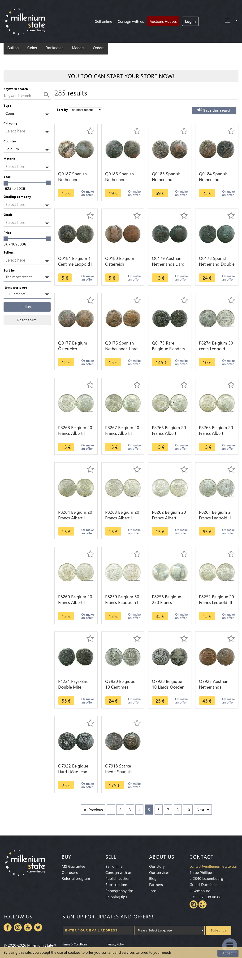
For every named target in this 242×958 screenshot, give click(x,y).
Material (10, 159)
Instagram (18, 927)
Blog (152, 878)
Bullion (13, 48)
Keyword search (16, 89)
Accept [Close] (228, 953)
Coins (32, 48)
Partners (156, 884)
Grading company (17, 197)
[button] (27, 113)
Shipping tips (116, 896)
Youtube (28, 927)
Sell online (103, 21)
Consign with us (131, 21)
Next (200, 809)
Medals (78, 48)
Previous (96, 809)
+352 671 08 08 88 (205, 896)
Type (7, 106)
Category (10, 123)
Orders (98, 48)
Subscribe (219, 930)
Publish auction (117, 878)
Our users (70, 872)
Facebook (8, 927)
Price (7, 233)
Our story (157, 866)
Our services (159, 872)
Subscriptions (116, 884)
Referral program (76, 878)
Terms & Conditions (74, 944)
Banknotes (55, 48)
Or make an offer (87, 193)
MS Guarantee (73, 866)
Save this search (217, 110)
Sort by (9, 270)
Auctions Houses (163, 21)
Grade (8, 215)
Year (7, 177)
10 (188, 809)
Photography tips (119, 890)
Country (10, 141)
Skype (194, 904)
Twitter (38, 927)
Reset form (27, 320)
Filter (27, 307)
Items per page (15, 287)
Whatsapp (203, 904)
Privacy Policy (116, 944)
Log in (190, 21)
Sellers (9, 252)
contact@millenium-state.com (214, 866)
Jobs (152, 890)
